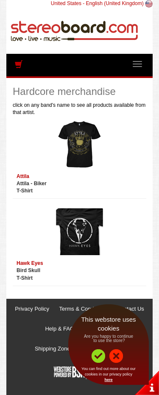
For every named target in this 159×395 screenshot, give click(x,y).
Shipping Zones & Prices (65, 348)
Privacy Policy (32, 309)
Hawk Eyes (30, 263)
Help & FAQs (61, 328)
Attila (23, 176)
